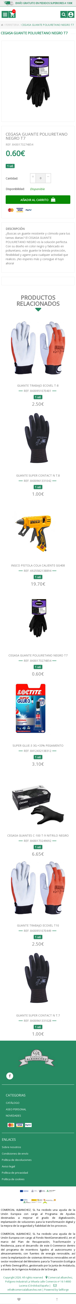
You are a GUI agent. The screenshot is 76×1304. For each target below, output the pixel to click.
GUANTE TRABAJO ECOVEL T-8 (38, 385)
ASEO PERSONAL (16, 1109)
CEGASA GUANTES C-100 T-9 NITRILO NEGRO (38, 835)
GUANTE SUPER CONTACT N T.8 (38, 475)
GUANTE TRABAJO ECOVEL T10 (38, 925)
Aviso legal (8, 1166)
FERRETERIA (12, 25)
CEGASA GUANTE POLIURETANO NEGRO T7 (38, 655)
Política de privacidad (15, 1172)
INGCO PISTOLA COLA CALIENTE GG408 (38, 565)
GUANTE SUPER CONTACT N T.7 (38, 1015)
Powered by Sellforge (56, 1289)
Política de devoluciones (17, 1160)
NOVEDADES (13, 1115)
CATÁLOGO (12, 1103)
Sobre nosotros (11, 1147)
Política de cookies (13, 1179)
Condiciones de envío (15, 1153)
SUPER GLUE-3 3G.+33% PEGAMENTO (38, 745)
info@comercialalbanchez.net (24, 1289)
